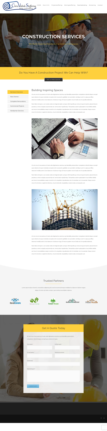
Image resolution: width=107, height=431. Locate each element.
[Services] (53, 40)
